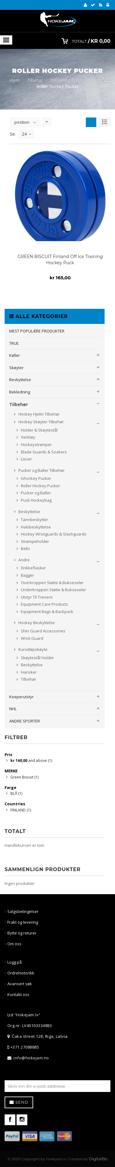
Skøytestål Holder (37, 657)
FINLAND (20, 810)
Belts (25, 548)
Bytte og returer (21, 933)
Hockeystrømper (36, 444)
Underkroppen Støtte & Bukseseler (53, 589)
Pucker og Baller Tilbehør (75, 80)
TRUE (14, 343)
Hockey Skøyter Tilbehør (40, 421)
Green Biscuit (24, 777)
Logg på (14, 962)
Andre (23, 560)
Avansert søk (19, 983)
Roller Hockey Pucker (40, 485)
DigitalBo (98, 1158)
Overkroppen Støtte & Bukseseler (52, 582)
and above (31, 760)
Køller (14, 355)
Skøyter (16, 367)
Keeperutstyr (21, 696)
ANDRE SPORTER (24, 721)
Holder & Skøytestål (39, 430)
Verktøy (27, 437)
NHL (13, 708)
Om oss (14, 943)
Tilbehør (35, 80)
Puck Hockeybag (36, 500)
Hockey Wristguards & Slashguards (53, 534)
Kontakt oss (18, 994)
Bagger (27, 575)
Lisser (26, 459)
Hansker (28, 672)
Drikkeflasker (33, 568)
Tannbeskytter (34, 519)
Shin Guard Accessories (42, 631)
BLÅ (16, 793)
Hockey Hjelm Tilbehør (38, 414)
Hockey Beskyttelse (36, 622)
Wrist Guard (31, 638)
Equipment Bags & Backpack (46, 611)
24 (26, 134)
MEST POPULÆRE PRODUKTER (36, 331)
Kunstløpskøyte (32, 649)
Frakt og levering (22, 922)
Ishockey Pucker (35, 478)
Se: (13, 134)
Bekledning (19, 392)
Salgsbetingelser (23, 911)
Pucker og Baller (35, 493)
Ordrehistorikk (20, 973)
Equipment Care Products (44, 604)
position (21, 122)
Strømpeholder (34, 541)
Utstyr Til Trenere (36, 597)
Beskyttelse (20, 379)
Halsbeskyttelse (35, 527)
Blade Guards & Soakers (43, 452)
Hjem (14, 80)
